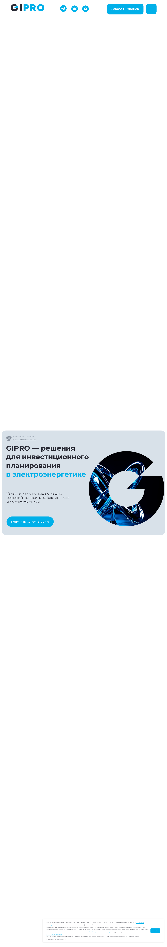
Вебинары (20, 892)
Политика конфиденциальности (105, 854)
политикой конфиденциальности (57, 786)
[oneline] (55, 758)
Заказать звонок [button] (125, 9)
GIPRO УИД (21, 867)
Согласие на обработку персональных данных (115, 861)
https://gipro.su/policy (54, 934)
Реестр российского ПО (25, 20)
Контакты (19, 898)
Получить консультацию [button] (30, 103)
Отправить (55, 798)
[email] (55, 746)
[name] (55, 721)
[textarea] (55, 773)
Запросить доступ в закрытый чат (77, 654)
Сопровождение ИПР (28, 879)
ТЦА (16, 873)
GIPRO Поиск (22, 854)
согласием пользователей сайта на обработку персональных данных (87, 932)
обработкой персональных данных (37, 789)
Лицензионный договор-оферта (105, 867)
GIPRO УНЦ (21, 861)
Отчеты (18, 886)
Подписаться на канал (22, 658)
